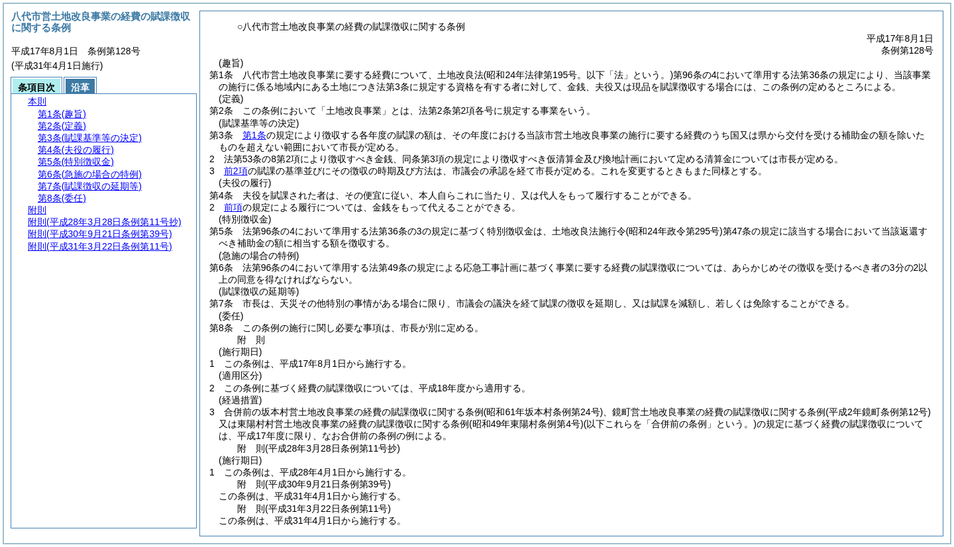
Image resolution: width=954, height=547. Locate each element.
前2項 (236, 171)
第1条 (254, 135)
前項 (233, 207)
